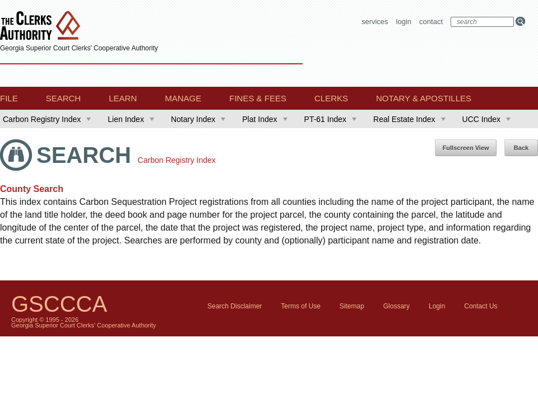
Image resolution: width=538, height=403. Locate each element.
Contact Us (480, 306)
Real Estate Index (409, 119)
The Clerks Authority (42, 26)
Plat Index (264, 119)
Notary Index (198, 119)
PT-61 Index (330, 119)
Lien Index (131, 119)
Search (63, 98)
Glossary (396, 306)
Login (403, 21)
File (9, 98)
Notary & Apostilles (423, 98)
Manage (183, 98)
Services (374, 21)
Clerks (331, 98)
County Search (31, 189)
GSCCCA (59, 304)
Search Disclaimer (234, 306)
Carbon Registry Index (47, 119)
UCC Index (486, 119)
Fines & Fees (257, 98)
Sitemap (352, 306)
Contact (431, 21)
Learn (123, 98)
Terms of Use (301, 306)
